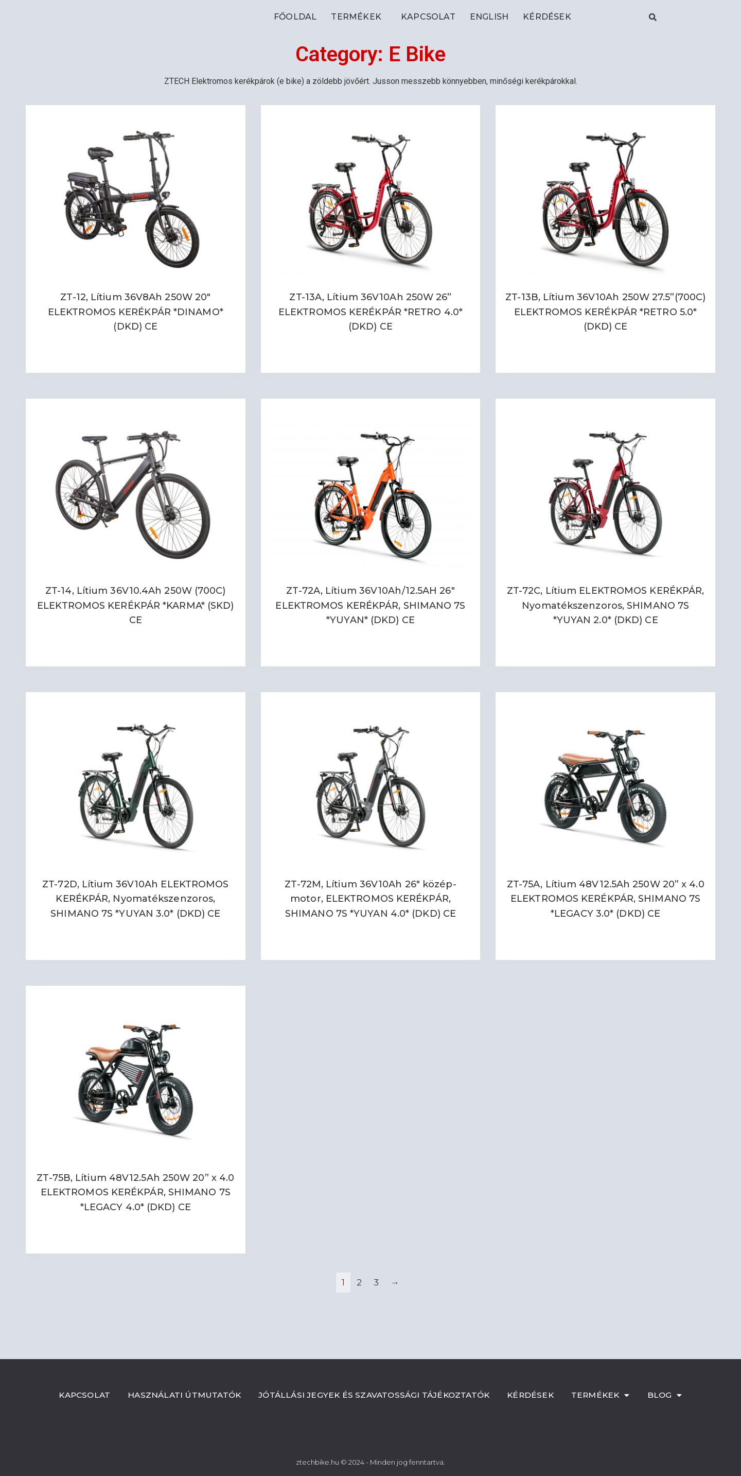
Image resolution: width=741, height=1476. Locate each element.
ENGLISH (489, 17)
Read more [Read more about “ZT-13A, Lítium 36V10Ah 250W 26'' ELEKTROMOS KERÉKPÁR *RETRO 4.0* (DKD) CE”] (370, 360)
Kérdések (547, 17)
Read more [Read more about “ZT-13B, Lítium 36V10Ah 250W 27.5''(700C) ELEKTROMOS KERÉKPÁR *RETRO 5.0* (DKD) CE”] (606, 360)
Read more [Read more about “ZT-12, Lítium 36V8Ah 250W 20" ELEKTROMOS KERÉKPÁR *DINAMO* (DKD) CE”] (135, 360)
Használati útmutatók (180, 1395)
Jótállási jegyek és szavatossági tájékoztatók (375, 1395)
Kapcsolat (428, 17)
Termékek (358, 17)
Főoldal (295, 17)
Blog (673, 1395)
